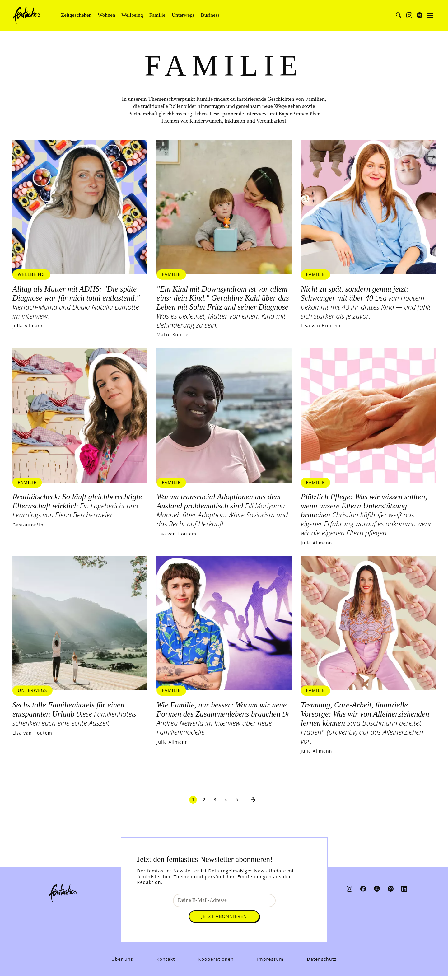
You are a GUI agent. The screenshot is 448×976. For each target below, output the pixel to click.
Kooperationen (216, 959)
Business (210, 15)
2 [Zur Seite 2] (204, 802)
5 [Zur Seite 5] (237, 802)
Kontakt (165, 959)
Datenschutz (322, 959)
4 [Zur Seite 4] (226, 802)
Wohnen (106, 15)
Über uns (122, 959)
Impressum (270, 959)
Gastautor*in (28, 526)
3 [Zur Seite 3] (215, 802)
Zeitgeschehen (76, 15)
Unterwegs (183, 15)
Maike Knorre (172, 336)
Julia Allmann (28, 326)
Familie (157, 15)
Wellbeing (132, 15)
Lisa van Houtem (321, 326)
